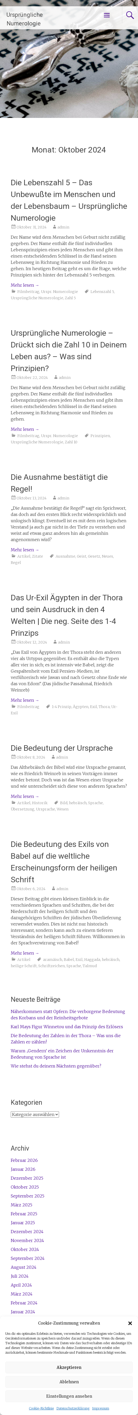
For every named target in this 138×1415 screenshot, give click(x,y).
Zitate (37, 556)
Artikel (23, 556)
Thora (104, 706)
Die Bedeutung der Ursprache (62, 748)
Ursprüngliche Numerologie (37, 298)
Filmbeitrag (28, 291)
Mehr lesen (25, 285)
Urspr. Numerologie (59, 291)
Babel (69, 959)
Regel (16, 562)
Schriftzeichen (51, 966)
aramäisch (52, 959)
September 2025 (27, 1196)
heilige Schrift (24, 966)
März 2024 (22, 1294)
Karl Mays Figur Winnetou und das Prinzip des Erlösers (67, 1026)
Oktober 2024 (25, 1249)
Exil (93, 706)
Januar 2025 (23, 1222)
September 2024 (28, 1258)
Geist (81, 556)
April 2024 (21, 1285)
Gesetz (94, 556)
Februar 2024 (24, 1302)
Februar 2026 (24, 1160)
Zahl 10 (71, 442)
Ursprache (45, 809)
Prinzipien (100, 435)
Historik (39, 803)
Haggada (92, 959)
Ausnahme (65, 556)
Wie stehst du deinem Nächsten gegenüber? (56, 1066)
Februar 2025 (24, 1213)
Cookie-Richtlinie (41, 1408)
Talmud (90, 966)
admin (63, 227)
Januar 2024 (23, 1311)
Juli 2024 (20, 1276)
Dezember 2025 (27, 1178)
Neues (107, 556)
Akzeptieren (69, 1367)
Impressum (100, 1408)
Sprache (95, 803)
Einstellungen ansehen (69, 1396)
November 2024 (27, 1240)
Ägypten (80, 706)
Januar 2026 (23, 1169)
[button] (130, 1323)
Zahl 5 (70, 298)
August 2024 (23, 1267)
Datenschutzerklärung (72, 1408)
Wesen (62, 809)
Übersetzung (22, 809)
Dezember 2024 (27, 1231)
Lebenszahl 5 (102, 291)
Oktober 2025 (25, 1187)
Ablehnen (69, 1381)
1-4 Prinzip (61, 706)
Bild (63, 803)
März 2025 (21, 1204)
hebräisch (78, 803)
